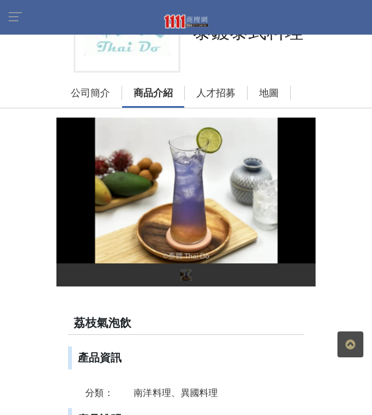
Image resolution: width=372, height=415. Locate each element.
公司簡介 (78, 71)
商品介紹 (141, 71)
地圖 (257, 71)
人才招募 (204, 71)
